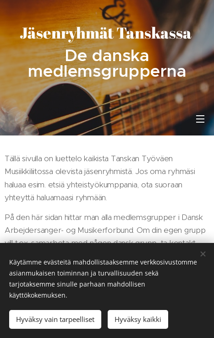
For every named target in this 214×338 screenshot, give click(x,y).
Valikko (200, 118)
